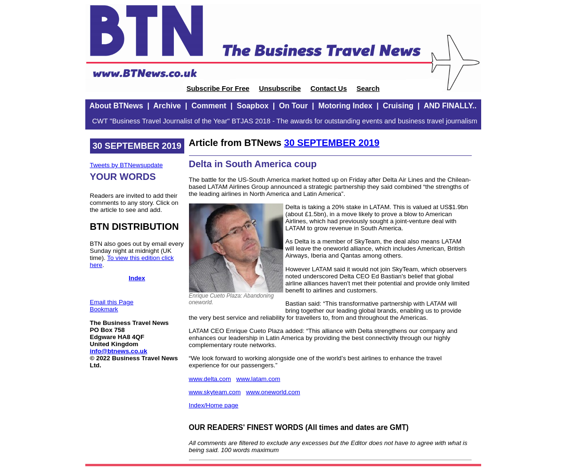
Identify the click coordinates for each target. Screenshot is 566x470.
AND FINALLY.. (450, 106)
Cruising (398, 106)
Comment (208, 106)
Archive (167, 106)
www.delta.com (210, 378)
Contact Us (329, 88)
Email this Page (112, 302)
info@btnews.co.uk (119, 351)
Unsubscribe (280, 88)
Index (137, 278)
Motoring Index (345, 106)
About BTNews (116, 106)
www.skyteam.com (215, 392)
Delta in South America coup (253, 164)
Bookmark (104, 309)
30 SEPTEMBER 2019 (331, 143)
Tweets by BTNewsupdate (126, 165)
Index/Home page (213, 405)
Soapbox (253, 106)
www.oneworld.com (273, 392)
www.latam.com (258, 378)
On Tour (293, 106)
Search (367, 88)
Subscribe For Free (218, 88)
